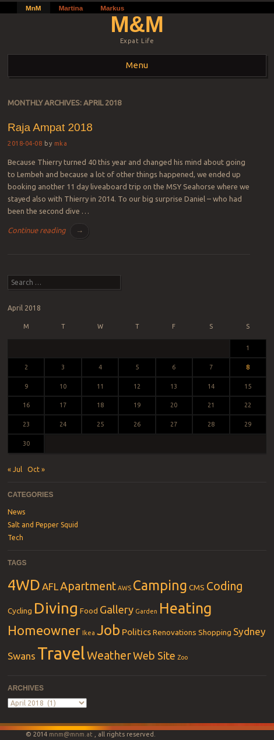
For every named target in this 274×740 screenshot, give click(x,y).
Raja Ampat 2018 (50, 127)
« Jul (15, 469)
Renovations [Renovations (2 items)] (174, 632)
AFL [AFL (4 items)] (50, 586)
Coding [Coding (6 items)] (224, 586)
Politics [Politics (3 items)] (136, 632)
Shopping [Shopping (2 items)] (214, 632)
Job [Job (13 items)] (108, 630)
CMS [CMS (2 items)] (197, 587)
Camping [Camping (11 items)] (160, 585)
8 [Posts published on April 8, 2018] (248, 367)
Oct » (36, 469)
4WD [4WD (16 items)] (24, 584)
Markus (112, 8)
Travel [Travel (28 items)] (61, 653)
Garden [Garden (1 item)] (146, 611)
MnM (33, 8)
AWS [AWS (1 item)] (124, 587)
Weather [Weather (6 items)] (109, 655)
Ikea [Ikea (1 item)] (88, 632)
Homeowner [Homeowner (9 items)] (44, 630)
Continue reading (48, 231)
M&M (137, 24)
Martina (71, 8)
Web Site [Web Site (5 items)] (154, 655)
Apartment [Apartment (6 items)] (88, 586)
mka (61, 143)
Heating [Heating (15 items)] (185, 608)
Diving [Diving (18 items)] (56, 607)
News (16, 512)
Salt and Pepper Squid (43, 524)
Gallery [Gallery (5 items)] (117, 609)
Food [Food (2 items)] (89, 610)
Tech (15, 537)
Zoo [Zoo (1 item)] (182, 657)
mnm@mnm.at (71, 734)
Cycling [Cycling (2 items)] (20, 610)
